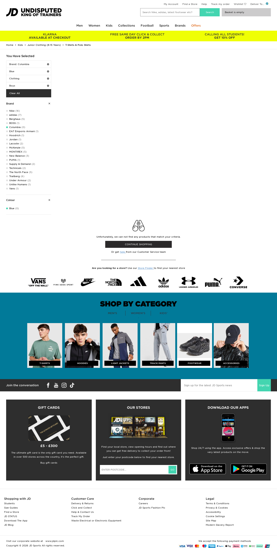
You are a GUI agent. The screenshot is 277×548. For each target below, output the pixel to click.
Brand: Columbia (29, 64)
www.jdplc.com (54, 541)
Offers (196, 25)
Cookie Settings (215, 516)
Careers (143, 503)
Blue (29, 71)
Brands (180, 25)
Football (147, 25)
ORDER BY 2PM (137, 36)
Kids (109, 25)
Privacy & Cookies (217, 507)
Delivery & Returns (82, 503)
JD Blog (9, 524)
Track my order (220, 4)
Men (79, 25)
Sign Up (264, 385)
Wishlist (238, 4)
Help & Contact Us (82, 512)
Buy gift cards (48, 462)
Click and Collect (81, 507)
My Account (171, 4)
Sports (164, 25)
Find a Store (189, 4)
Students (9, 503)
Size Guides (11, 507)
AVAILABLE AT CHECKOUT (49, 36)
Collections (126, 25)
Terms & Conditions (217, 503)
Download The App (15, 520)
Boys (29, 85)
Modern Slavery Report (220, 524)
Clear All (14, 93)
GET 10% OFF (224, 36)
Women (94, 25)
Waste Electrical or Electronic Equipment (96, 520)
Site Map (211, 520)
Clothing (29, 78)
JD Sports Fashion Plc (152, 507)
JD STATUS (10, 516)
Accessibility (213, 512)
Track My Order (80, 516)
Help (204, 4)
